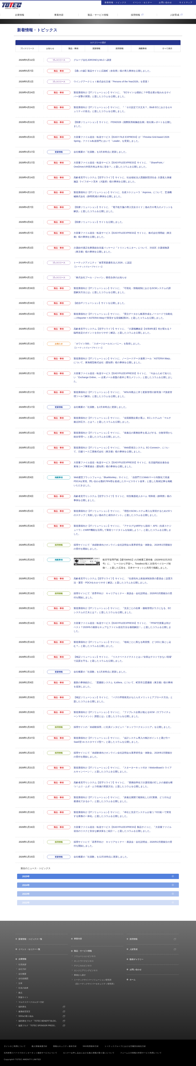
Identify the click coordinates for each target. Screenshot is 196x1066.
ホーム (132, 980)
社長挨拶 (22, 964)
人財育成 (174, 15)
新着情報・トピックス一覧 (30, 939)
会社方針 (22, 969)
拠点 (20, 993)
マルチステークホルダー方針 (31, 1002)
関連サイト (23, 997)
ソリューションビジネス (85, 956)
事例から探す (80, 975)
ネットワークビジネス (84, 961)
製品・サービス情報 (98, 15)
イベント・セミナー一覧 (29, 949)
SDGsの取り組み (26, 1016)
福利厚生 (22, 1007)
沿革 (20, 983)
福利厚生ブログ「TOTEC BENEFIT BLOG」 (38, 1021)
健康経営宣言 (24, 1011)
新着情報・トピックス (115, 2)
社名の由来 (23, 988)
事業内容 (58, 15)
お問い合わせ (165, 2)
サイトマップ (185, 2)
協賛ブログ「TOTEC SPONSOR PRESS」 (37, 1025)
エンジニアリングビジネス (86, 970)
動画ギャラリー (136, 959)
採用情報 (135, 15)
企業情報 (19, 15)
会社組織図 (23, 978)
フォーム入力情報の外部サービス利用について (141, 1053)
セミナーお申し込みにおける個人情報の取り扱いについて (88, 1053)
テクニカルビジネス (83, 965)
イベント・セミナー (142, 2)
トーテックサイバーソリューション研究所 (94, 982)
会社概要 (22, 974)
